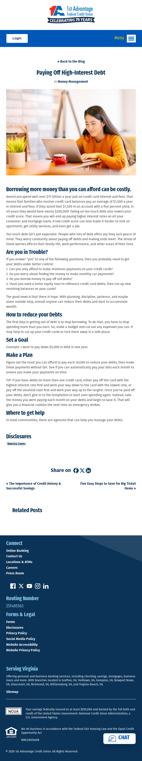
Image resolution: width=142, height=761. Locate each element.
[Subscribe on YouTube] (29, 588)
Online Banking (17, 551)
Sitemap (12, 692)
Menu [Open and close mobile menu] (125, 38)
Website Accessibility (22, 645)
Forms (10, 622)
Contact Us (14, 556)
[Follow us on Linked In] (45, 588)
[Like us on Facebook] (13, 588)
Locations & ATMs (19, 562)
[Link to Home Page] (71, 15)
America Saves (16, 444)
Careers (12, 568)
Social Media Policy (20, 639)
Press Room (15, 573)
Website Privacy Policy (23, 650)
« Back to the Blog (71, 61)
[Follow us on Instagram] (37, 588)
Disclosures (14, 628)
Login (17, 38)
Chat (124, 738)
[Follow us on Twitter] (21, 588)
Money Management (73, 81)
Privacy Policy (16, 633)
